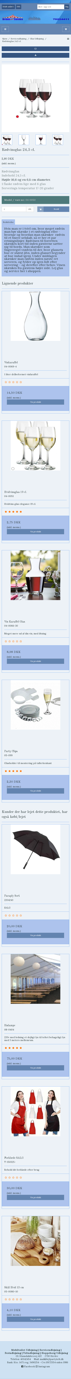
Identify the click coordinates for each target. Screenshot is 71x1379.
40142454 (25, 1359)
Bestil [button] (48, 209)
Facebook (28, 1366)
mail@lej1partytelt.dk (52, 1359)
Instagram (43, 1366)
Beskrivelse (8, 222)
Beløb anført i (8, 6)
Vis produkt (35, 402)
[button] (35, 48)
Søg (66, 6)
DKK (18, 6)
